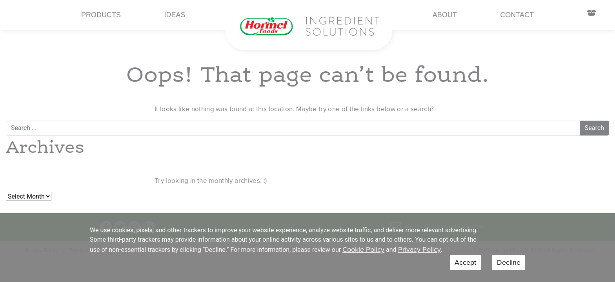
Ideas (175, 15)
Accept (465, 262)
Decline (508, 262)
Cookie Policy (363, 249)
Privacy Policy (419, 249)
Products (101, 15)
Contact (517, 15)
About (445, 15)
